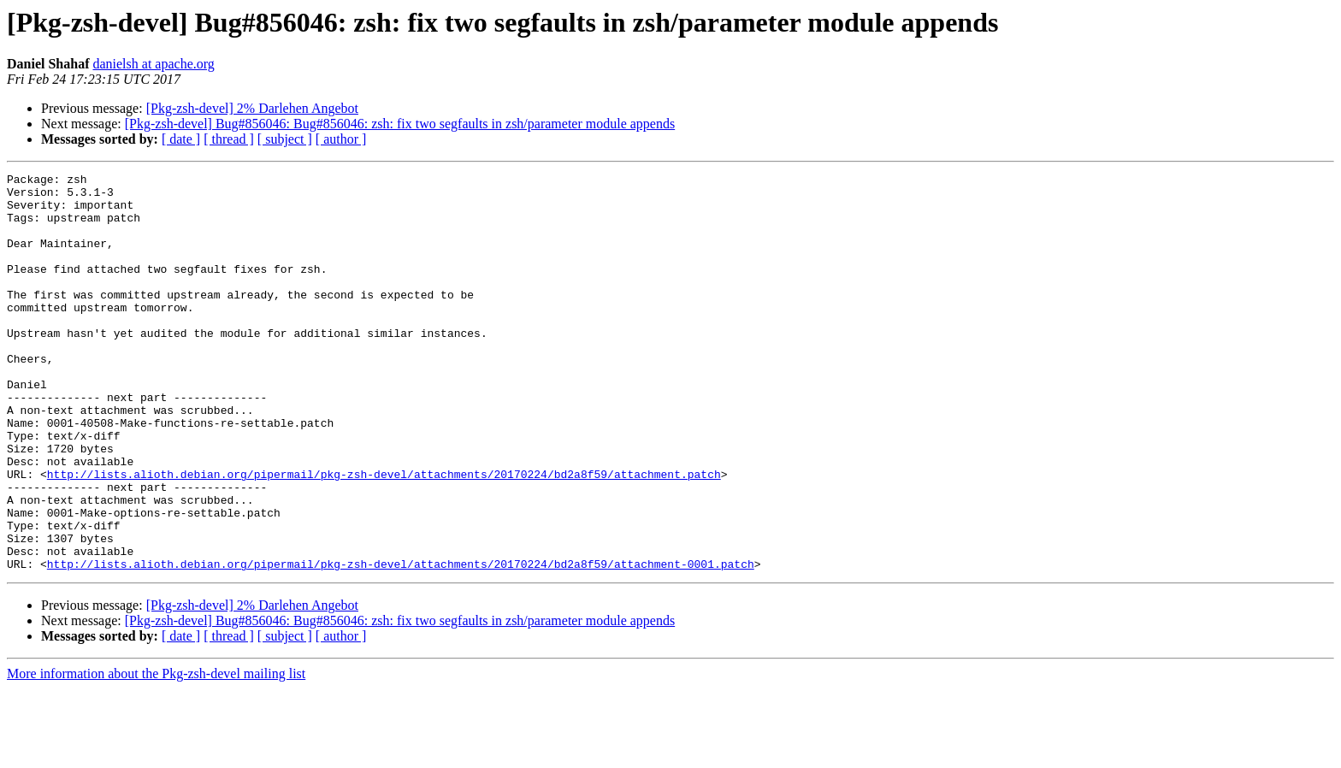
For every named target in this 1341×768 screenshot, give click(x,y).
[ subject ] (284, 139)
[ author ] (341, 139)
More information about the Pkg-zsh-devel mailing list (156, 753)
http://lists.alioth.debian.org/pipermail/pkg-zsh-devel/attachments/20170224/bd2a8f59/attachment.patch (384, 535)
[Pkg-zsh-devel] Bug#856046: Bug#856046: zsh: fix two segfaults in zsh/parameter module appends (400, 123)
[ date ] (181, 139)
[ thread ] (229, 139)
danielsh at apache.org (153, 63)
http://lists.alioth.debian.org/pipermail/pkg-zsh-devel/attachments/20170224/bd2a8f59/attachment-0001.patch (400, 643)
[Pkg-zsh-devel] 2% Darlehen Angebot (252, 108)
